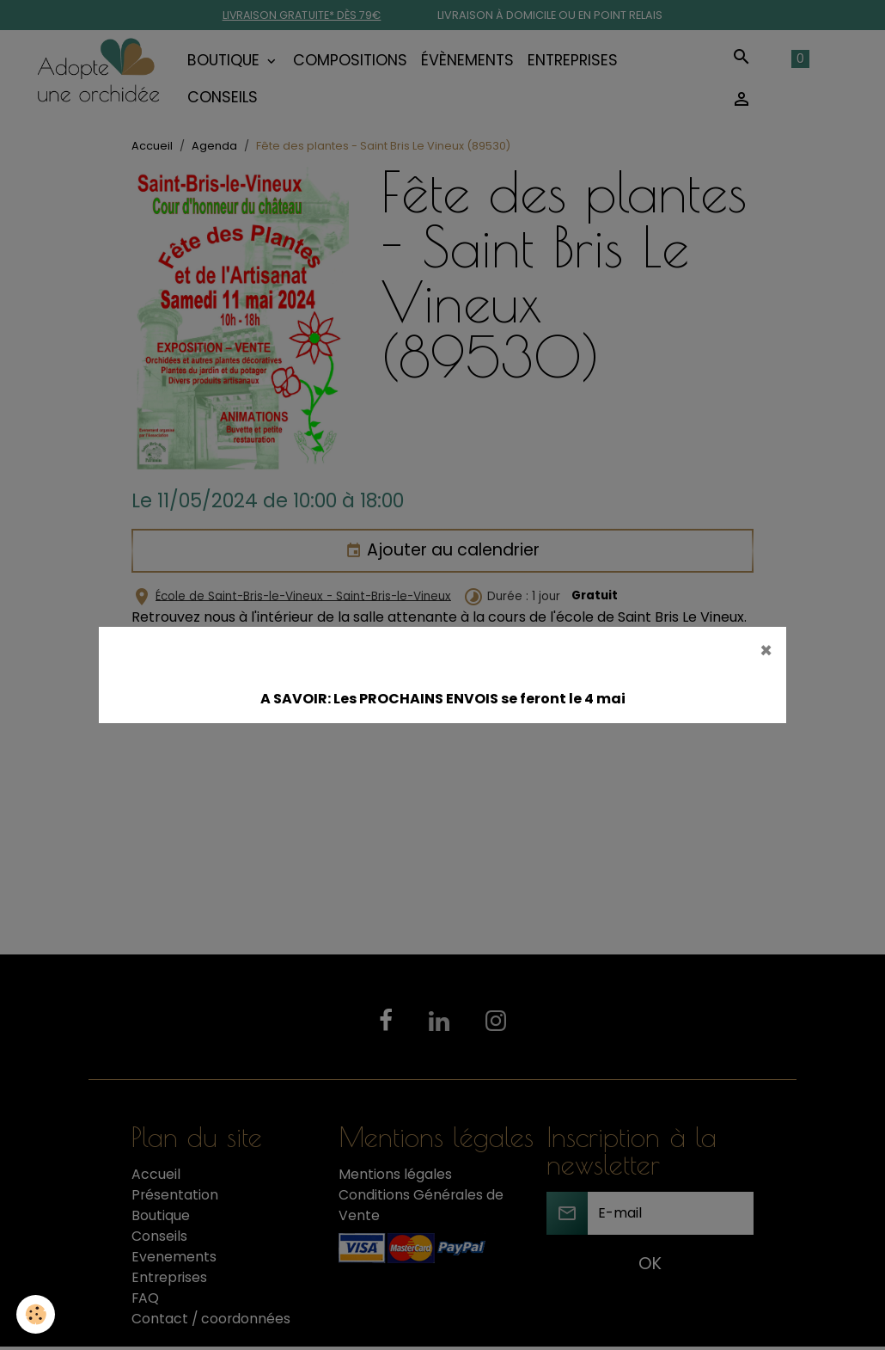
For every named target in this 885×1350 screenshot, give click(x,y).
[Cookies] (36, 1314)
